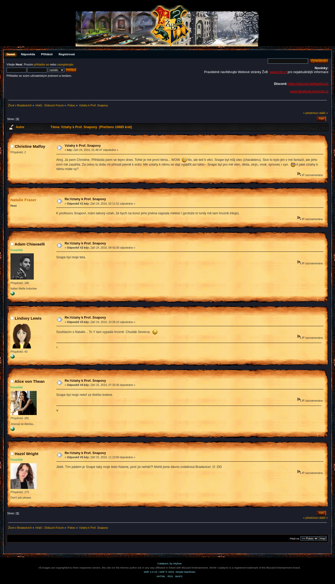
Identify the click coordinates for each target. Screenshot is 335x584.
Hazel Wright (26, 453)
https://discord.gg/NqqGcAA (308, 84)
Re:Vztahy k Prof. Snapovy (85, 199)
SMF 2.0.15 (150, 571)
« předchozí (311, 112)
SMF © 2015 (166, 571)
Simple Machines (185, 571)
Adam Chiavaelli (30, 244)
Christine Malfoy (30, 146)
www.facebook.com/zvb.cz (309, 91)
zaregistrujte (65, 64)
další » (323, 112)
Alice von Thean (30, 381)
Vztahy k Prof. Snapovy (83, 146)
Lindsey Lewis (28, 318)
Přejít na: (295, 538)
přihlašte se (41, 64)
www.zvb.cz (278, 72)
